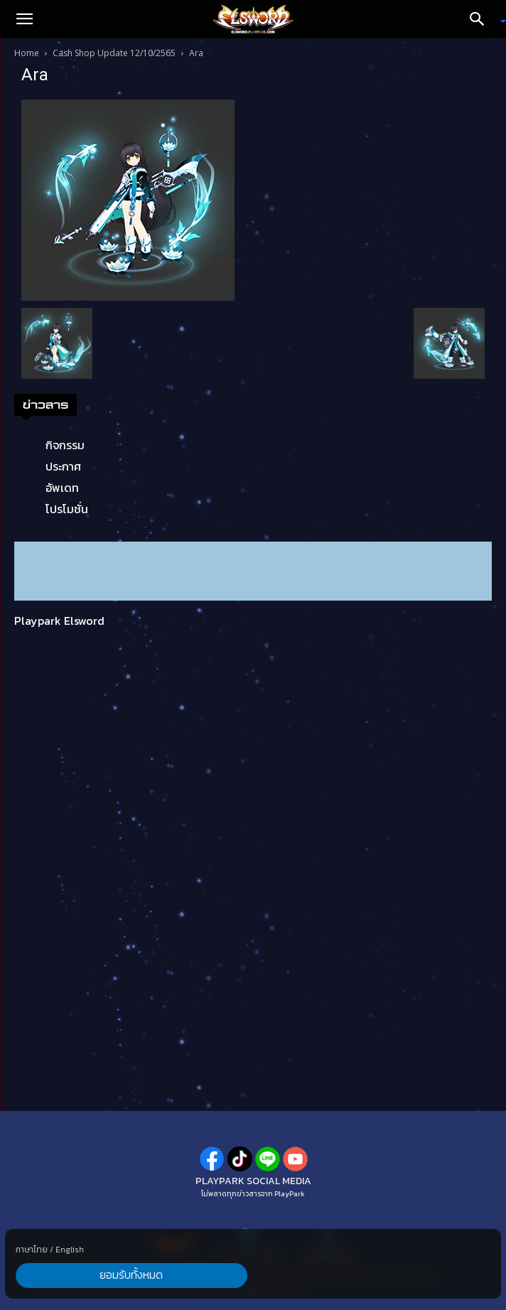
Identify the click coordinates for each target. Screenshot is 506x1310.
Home (26, 53)
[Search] (482, 19)
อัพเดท (62, 487)
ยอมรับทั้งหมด (80, 1275)
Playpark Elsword (59, 620)
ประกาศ (63, 466)
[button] (24, 19)
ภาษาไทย (32, 1248)
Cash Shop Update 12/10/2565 (114, 53)
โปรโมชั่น (66, 508)
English (69, 1248)
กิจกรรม (65, 444)
